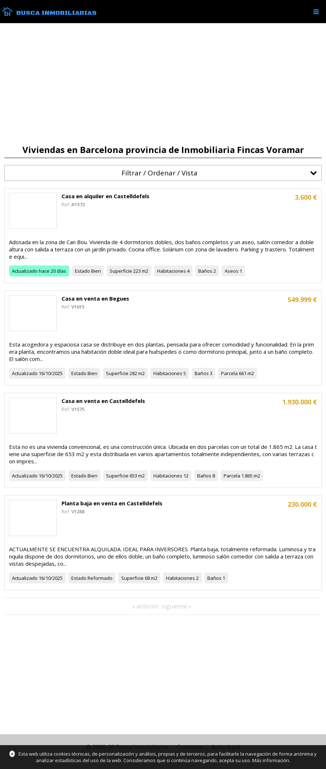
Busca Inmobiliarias (56, 13)
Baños (205, 271)
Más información (270, 760)
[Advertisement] (163, 84)
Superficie (121, 271)
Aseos (231, 271)
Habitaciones (171, 271)
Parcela (229, 373)
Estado (82, 271)
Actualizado (25, 271)
